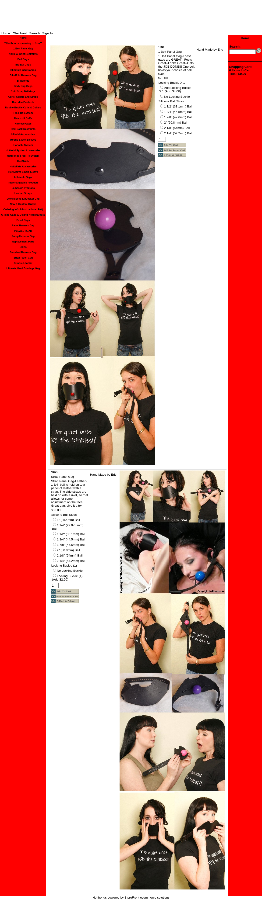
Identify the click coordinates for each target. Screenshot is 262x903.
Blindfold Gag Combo (23, 70)
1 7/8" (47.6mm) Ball (178, 117)
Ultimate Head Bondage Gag (23, 268)
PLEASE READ (23, 230)
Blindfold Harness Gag (23, 75)
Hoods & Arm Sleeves (23, 139)
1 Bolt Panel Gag (23, 48)
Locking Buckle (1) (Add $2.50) (67, 577)
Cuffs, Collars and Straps (23, 96)
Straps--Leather (23, 263)
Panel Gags (23, 220)
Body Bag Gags (23, 86)
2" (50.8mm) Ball (175, 122)
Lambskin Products (23, 188)
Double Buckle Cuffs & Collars (23, 107)
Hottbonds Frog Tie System (23, 155)
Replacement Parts (23, 241)
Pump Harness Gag (23, 236)
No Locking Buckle (177, 96)
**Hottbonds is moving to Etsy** (23, 43)
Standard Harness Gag (23, 252)
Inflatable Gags (23, 177)
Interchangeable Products (23, 182)
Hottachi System (23, 145)
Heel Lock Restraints (23, 129)
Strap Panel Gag (23, 257)
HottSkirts (23, 161)
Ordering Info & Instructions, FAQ (23, 209)
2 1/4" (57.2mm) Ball (178, 133)
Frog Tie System (23, 112)
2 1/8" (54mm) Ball (177, 128)
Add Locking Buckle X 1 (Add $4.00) (175, 89)
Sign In (47, 33)
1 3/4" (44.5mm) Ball (178, 112)
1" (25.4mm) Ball (68, 520)
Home (5, 33)
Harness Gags (23, 123)
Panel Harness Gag (23, 225)
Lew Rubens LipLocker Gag (23, 198)
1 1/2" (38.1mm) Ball (178, 106)
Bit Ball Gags (23, 64)
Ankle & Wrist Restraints (23, 53)
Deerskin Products (23, 102)
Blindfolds (23, 80)
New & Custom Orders (23, 204)
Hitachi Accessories (23, 134)
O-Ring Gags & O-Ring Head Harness (23, 214)
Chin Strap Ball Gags (23, 91)
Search (34, 33)
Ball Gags (23, 59)
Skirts (23, 247)
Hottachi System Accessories (23, 150)
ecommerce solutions (155, 897)
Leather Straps (23, 193)
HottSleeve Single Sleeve (23, 171)
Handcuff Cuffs (23, 118)
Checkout (20, 33)
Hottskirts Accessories (23, 166)
